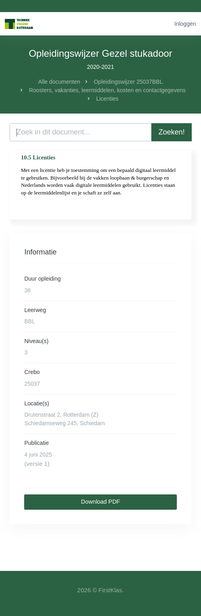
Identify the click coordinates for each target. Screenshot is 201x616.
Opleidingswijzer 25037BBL (128, 82)
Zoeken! (171, 132)
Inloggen (185, 24)
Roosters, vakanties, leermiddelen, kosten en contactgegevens (107, 90)
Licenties (107, 98)
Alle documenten (59, 82)
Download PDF (100, 501)
